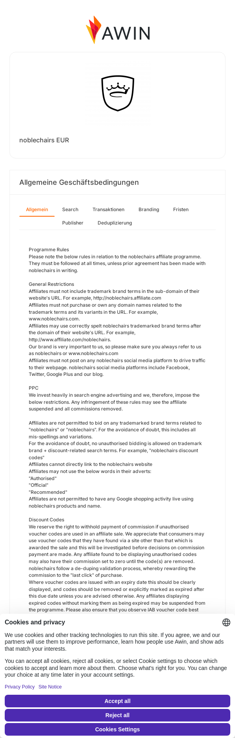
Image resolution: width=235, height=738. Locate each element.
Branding (149, 209)
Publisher (72, 223)
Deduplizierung (115, 223)
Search (70, 209)
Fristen (181, 209)
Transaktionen (108, 209)
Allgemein (37, 209)
